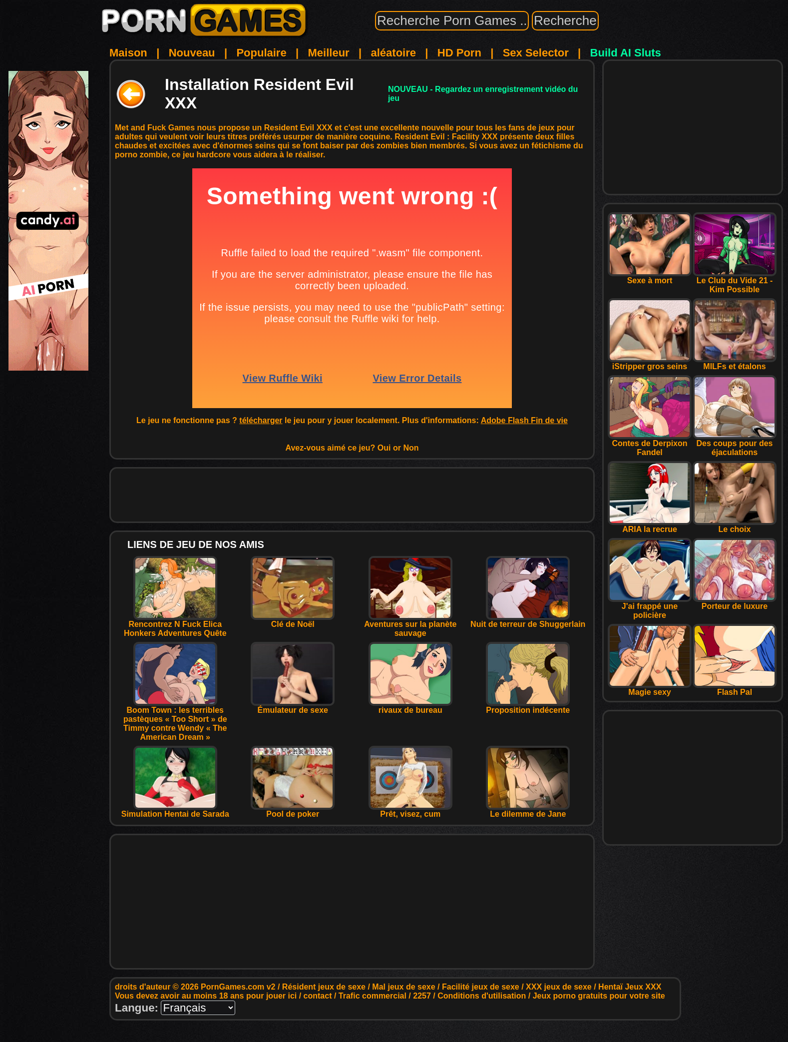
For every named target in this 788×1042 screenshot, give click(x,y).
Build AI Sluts (625, 52)
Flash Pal (735, 688)
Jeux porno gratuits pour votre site (599, 996)
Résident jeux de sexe (324, 987)
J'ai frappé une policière (650, 607)
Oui (384, 448)
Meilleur (329, 52)
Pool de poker (293, 810)
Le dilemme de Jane (528, 810)
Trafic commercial (372, 996)
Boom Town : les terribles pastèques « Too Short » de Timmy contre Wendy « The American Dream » (175, 720)
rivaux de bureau (410, 706)
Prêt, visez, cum (410, 810)
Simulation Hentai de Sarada (175, 810)
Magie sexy (650, 688)
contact (318, 996)
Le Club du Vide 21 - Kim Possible (735, 281)
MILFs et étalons (735, 363)
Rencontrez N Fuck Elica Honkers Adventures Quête (175, 625)
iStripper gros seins (650, 363)
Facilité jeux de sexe (480, 987)
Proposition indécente (528, 706)
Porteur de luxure (735, 602)
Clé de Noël (293, 620)
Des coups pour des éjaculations (735, 444)
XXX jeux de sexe (559, 987)
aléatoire (393, 52)
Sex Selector (536, 52)
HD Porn (459, 52)
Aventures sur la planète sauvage (410, 625)
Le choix (735, 525)
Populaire (261, 52)
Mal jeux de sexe (403, 987)
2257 (422, 996)
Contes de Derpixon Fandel (650, 444)
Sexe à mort (650, 277)
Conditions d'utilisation (481, 996)
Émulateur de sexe (293, 706)
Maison (128, 52)
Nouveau (192, 52)
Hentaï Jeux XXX (629, 987)
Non (410, 448)
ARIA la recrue (650, 525)
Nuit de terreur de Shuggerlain (527, 620)
